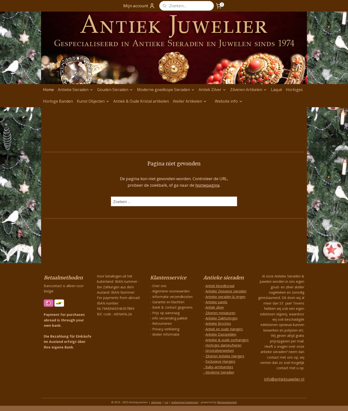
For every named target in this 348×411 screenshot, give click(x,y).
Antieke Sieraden (75, 89)
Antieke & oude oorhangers (227, 340)
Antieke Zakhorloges (221, 318)
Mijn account (139, 6)
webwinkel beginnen (184, 402)
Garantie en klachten (168, 302)
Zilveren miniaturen (220, 313)
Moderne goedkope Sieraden (166, 89)
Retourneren (162, 323)
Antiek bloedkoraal (219, 285)
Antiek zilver (214, 307)
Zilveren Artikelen (248, 89)
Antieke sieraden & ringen (225, 296)
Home (48, 89)
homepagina (207, 185)
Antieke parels (216, 302)
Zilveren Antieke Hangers (224, 356)
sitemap (156, 402)
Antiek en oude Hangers (224, 329)
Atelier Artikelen (190, 101)
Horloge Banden (58, 101)
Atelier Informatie (166, 334)
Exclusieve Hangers (220, 361)
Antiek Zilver (212, 89)
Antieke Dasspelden (220, 334)
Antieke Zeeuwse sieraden (225, 291)
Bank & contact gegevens (172, 307)
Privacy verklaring (165, 329)
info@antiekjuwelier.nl (284, 379)
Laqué (276, 89)
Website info (229, 101)
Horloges (294, 89)
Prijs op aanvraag (166, 313)
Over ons (159, 285)
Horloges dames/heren (223, 345)
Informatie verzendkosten (172, 296)
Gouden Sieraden (115, 89)
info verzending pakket (170, 318)
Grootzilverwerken (219, 350)
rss (166, 402)
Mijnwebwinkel (227, 402)
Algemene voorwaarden (171, 291)
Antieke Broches (218, 323)
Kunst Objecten (93, 101)
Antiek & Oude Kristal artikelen (141, 101)
